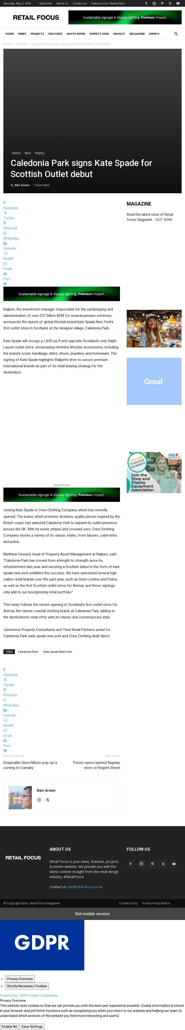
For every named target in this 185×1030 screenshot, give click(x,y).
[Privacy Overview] (20, 978)
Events (154, 33)
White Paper (76, 33)
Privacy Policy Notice (156, 903)
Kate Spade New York (57, 651)
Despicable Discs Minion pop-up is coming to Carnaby (30, 765)
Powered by (29, 995)
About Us (62, 3)
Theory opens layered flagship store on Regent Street (96, 765)
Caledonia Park (28, 651)
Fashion (21, 44)
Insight (119, 33)
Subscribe (45, 3)
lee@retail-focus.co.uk (85, 887)
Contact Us (79, 3)
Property (39, 153)
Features (55, 33)
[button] (176, 34)
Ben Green (22, 185)
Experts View (99, 33)
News (22, 33)
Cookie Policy (128, 903)
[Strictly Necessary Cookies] (27, 986)
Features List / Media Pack (108, 3)
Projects (37, 33)
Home (10, 33)
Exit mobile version (92, 914)
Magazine (137, 33)
